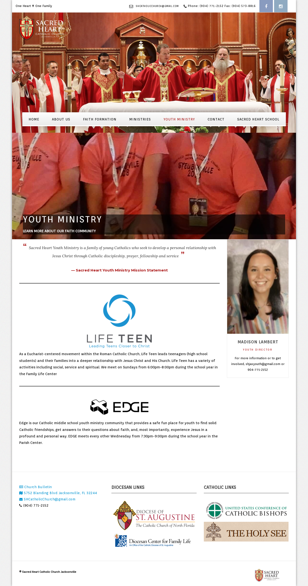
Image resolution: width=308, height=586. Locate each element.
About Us (61, 119)
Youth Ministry (179, 119)
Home (34, 119)
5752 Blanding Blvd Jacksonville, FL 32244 (58, 493)
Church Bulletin (35, 487)
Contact (216, 119)
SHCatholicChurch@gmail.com (157, 6)
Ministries (140, 119)
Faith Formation (99, 119)
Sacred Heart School (258, 119)
